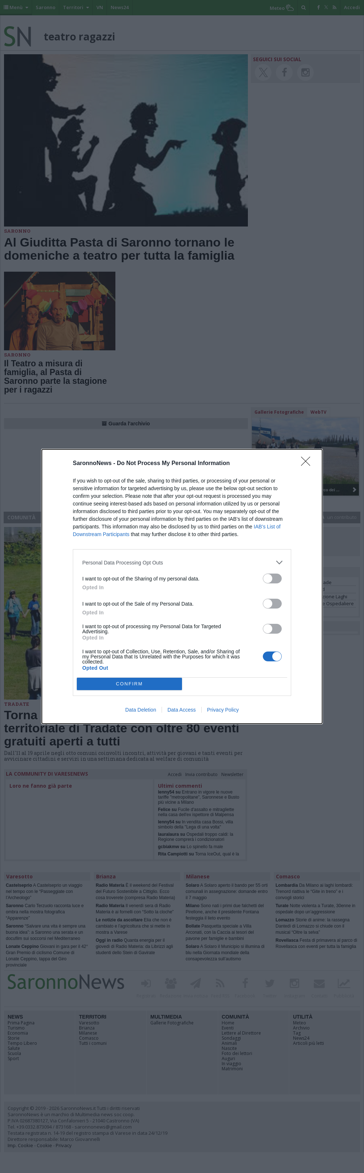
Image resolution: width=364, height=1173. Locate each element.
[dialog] (182, 586)
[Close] (308, 464)
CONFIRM (129, 684)
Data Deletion (140, 710)
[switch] (272, 578)
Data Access (181, 710)
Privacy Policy (223, 710)
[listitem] (182, 562)
